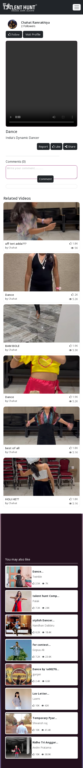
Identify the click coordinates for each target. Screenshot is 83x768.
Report (43, 146)
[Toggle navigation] (77, 7)
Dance (9, 295)
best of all (12, 448)
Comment (45, 179)
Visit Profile (33, 34)
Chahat (13, 247)
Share (70, 146)
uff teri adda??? (15, 243)
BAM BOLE (12, 346)
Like (56, 146)
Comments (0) (16, 161)
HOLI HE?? (12, 499)
